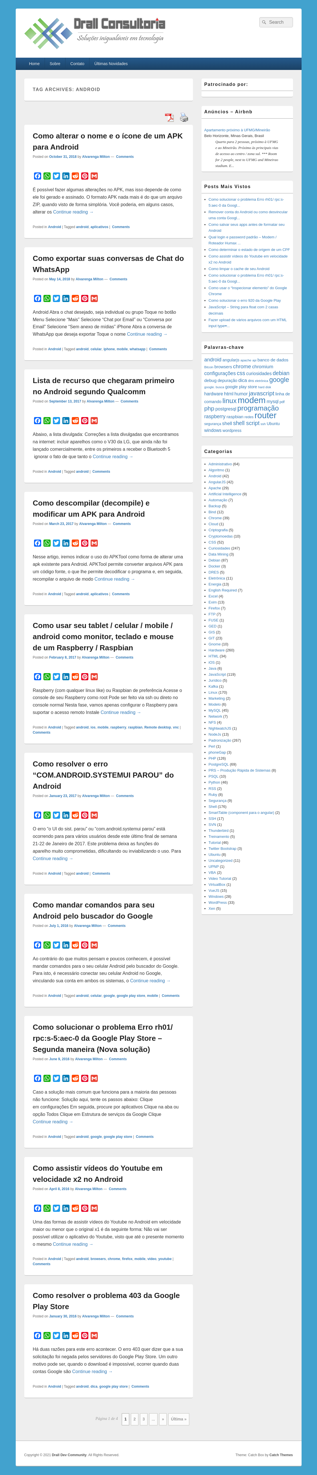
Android (54, 227)
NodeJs (215, 734)
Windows (216, 896)
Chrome (215, 518)
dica (94, 1387)
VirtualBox (217, 884)
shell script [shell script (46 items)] (246, 423)
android (82, 227)
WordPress (218, 902)
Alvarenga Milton (96, 157)
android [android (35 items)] (213, 360)
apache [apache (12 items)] (245, 360)
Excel (213, 596)
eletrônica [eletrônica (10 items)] (261, 381)
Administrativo (220, 464)
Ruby (213, 794)
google (109, 996)
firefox (127, 1259)
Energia (215, 584)
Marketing (217, 698)
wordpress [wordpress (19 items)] (232, 430)
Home (34, 63)
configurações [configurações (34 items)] (220, 373)
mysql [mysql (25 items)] (272, 401)
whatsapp (137, 349)
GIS (212, 632)
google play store (131, 996)
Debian (214, 560)
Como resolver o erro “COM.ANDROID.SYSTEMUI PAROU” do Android (103, 775)
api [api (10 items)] (254, 360)
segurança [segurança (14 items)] (212, 424)
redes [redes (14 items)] (249, 417)
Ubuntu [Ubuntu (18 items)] (273, 423)
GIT (212, 638)
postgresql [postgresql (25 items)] (225, 409)
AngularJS (217, 482)
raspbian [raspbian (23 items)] (234, 416)
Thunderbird (219, 830)
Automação (218, 500)
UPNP (214, 866)
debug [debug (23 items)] (210, 380)
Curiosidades (219, 548)
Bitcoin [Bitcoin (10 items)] (209, 367)
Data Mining (218, 554)
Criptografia (218, 530)
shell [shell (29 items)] (227, 423)
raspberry (118, 727)
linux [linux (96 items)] (229, 401)
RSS (212, 788)
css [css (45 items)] (241, 373)
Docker (214, 566)
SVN (212, 824)
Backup (215, 506)
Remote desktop (157, 727)
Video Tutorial (220, 878)
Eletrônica (217, 578)
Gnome (215, 644)
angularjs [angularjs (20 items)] (230, 360)
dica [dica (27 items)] (242, 380)
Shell (213, 806)
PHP (212, 758)
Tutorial (215, 842)
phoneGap (217, 752)
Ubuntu (215, 854)
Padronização (220, 740)
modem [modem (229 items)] (252, 400)
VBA (212, 872)
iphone (109, 349)
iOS (212, 662)
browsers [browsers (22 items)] (223, 366)
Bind (212, 512)
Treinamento (219, 836)
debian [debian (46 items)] (281, 373)
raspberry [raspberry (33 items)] (215, 416)
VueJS (214, 890)
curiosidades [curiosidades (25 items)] (259, 373)
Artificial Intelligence (225, 494)
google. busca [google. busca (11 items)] (214, 387)
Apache (215, 488)
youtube (165, 1259)
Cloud (213, 524)
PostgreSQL (219, 764)
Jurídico (215, 680)
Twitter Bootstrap (223, 848)
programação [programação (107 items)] (258, 408)
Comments (124, 157)
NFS (212, 722)
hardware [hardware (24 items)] (213, 393)
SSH (212, 818)
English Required (223, 590)
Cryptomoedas (221, 536)
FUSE (214, 620)
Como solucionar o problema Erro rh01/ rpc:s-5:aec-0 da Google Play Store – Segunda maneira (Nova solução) (103, 1038)
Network (215, 716)
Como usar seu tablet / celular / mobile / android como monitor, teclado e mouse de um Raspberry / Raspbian (103, 636)
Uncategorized (221, 860)
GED (213, 626)
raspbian (135, 727)
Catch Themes (281, 1455)
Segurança (218, 800)
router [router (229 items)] (266, 415)
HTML (214, 656)
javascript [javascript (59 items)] (261, 393)
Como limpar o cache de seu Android (239, 269)
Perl (212, 746)
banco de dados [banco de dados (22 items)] (273, 359)
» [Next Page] (163, 1419)
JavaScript (217, 674)
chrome (114, 1259)
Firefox (214, 608)
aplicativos (99, 227)
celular (96, 349)
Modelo (215, 704)
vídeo (151, 1259)
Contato (77, 63)
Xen (212, 908)
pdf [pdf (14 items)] (282, 402)
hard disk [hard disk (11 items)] (264, 387)
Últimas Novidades (111, 63)
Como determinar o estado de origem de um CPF (249, 249)
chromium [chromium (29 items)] (262, 366)
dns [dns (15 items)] (251, 381)
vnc (176, 727)
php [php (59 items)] (209, 408)
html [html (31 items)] (229, 394)
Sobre (55, 63)
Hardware (217, 650)
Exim (213, 602)
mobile (122, 349)
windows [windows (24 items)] (213, 430)
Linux (213, 692)
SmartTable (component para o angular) (241, 812)
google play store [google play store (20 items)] (241, 387)
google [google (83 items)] (279, 379)
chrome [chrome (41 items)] (242, 366)
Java (212, 668)
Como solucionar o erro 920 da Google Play (245, 300)
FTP (212, 614)
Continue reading (73, 212)
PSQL (214, 776)
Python (214, 782)
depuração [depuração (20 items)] (227, 380)
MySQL (215, 710)
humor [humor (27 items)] (241, 393)
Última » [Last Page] (178, 1419)
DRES (214, 572)
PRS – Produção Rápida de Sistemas (240, 770)
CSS (212, 542)
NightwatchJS (220, 728)
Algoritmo (216, 470)
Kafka (213, 686)
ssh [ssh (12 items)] (263, 424)
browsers (98, 1259)
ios (93, 727)
